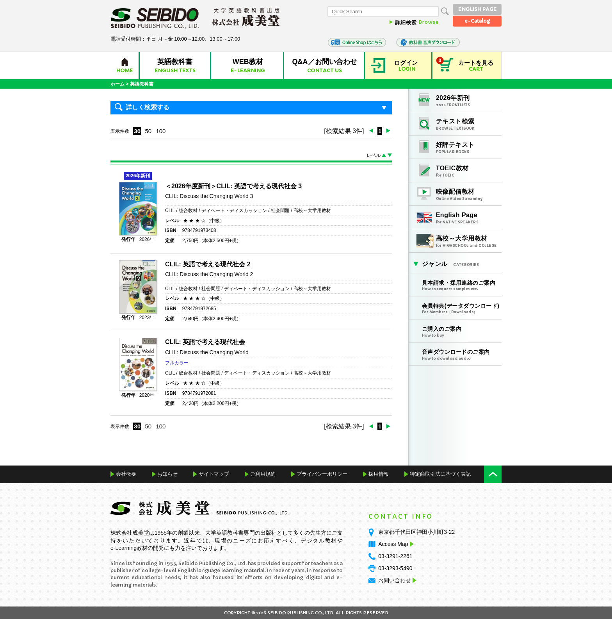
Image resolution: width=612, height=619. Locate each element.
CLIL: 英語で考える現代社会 (205, 342)
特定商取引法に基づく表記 (440, 474)
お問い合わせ (394, 580)
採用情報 (378, 474)
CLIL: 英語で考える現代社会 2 (208, 264)
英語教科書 (141, 84)
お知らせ (167, 474)
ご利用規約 (263, 474)
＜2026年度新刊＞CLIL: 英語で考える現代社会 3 (233, 186)
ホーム (117, 84)
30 (137, 131)
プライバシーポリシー (322, 474)
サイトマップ (214, 474)
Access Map (395, 544)
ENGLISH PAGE (477, 9)
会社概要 (126, 474)
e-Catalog (477, 21)
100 (160, 131)
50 (148, 131)
